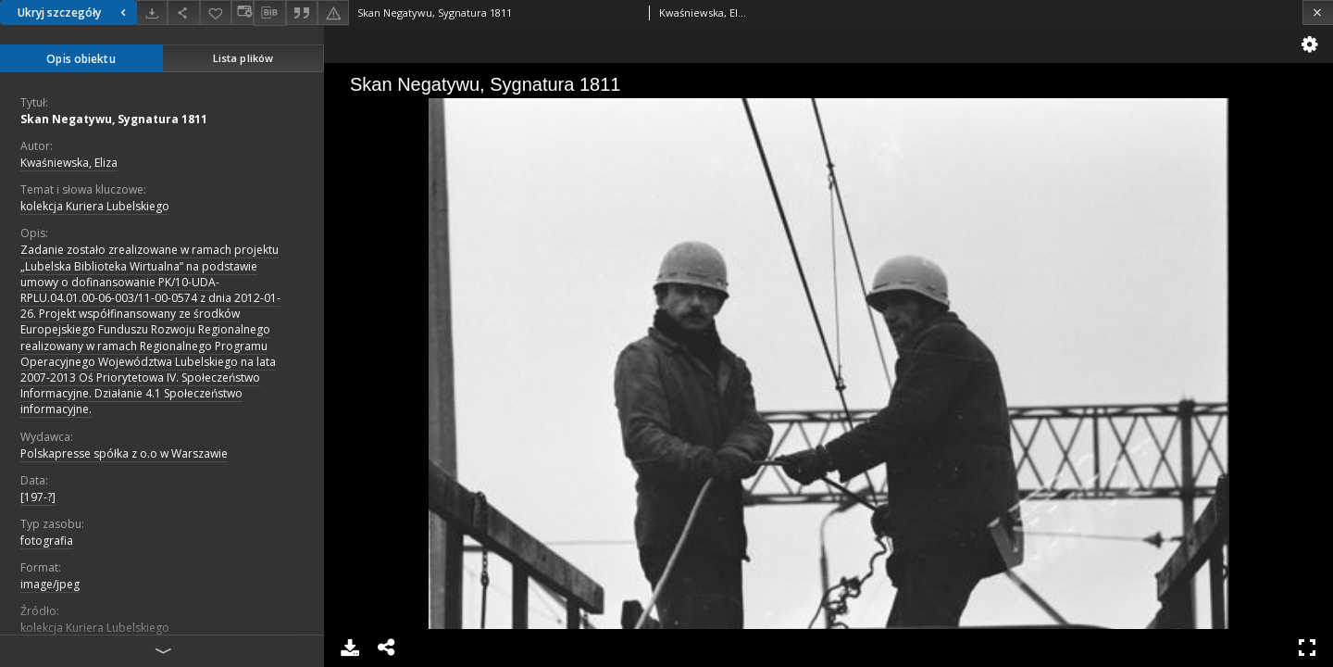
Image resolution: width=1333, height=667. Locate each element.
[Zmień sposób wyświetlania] (242, 12)
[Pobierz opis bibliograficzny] (269, 13)
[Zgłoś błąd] (333, 12)
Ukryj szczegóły (74, 12)
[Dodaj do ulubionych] (215, 12)
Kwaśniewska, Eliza (69, 162)
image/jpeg (50, 584)
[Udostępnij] (183, 12)
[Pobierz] (152, 12)
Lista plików (243, 58)
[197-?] (38, 497)
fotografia (46, 540)
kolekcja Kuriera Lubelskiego (94, 206)
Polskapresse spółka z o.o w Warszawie (124, 453)
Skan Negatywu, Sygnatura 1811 (113, 119)
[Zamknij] (1317, 12)
